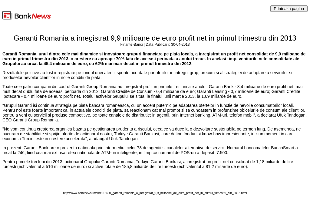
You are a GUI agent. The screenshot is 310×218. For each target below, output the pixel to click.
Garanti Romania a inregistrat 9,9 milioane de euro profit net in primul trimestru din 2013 (155, 38)
